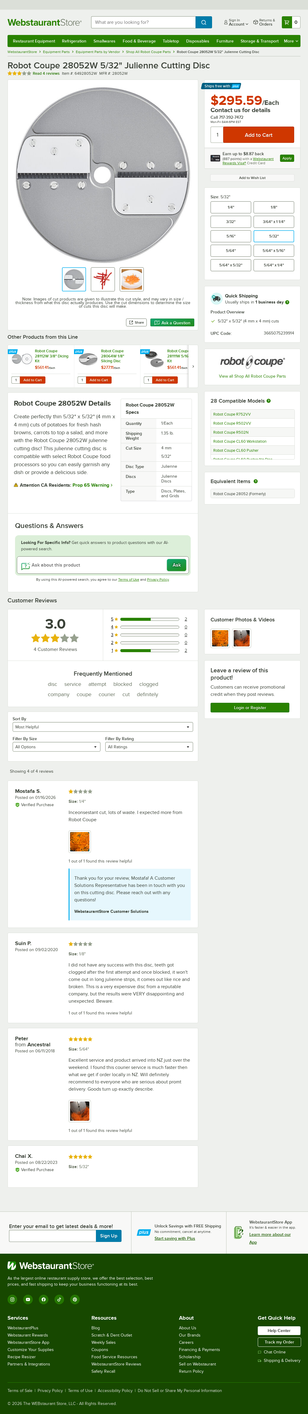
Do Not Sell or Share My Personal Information (180, 1391)
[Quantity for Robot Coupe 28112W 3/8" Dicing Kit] (15, 380)
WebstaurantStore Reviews (116, 1364)
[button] (74, 279)
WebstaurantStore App (28, 1342)
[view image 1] (220, 638)
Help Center (279, 1330)
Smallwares (105, 41)
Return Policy (191, 1371)
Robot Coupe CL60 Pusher (235, 450)
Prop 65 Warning (90, 485)
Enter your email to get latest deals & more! (61, 1226)
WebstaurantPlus (23, 1328)
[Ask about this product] (103, 565)
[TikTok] (59, 1299)
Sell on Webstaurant (197, 1364)
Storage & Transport (260, 41)
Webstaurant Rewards (28, 1335)
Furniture (225, 41)
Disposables (197, 41)
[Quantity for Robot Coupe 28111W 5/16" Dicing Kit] (148, 380)
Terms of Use (128, 579)
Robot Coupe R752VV (232, 414)
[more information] (287, 302)
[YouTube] (28, 1299)
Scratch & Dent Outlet (111, 1335)
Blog (95, 1328)
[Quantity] (217, 135)
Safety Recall (103, 1371)
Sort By (19, 719)
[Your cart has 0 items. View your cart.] (291, 22)
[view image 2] (241, 638)
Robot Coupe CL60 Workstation (239, 441)
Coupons (99, 1349)
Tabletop (171, 41)
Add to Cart (32, 380)
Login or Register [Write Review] (250, 707)
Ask (177, 565)
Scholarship (190, 1357)
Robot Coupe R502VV (232, 423)
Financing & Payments (199, 1349)
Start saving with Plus (175, 1238)
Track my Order (279, 1342)
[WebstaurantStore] (83, 1266)
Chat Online (272, 1352)
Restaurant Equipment (34, 41)
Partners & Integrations (29, 1364)
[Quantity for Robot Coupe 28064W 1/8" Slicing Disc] (82, 380)
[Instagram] (12, 1299)
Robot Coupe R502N (230, 432)
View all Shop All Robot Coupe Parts (252, 376)
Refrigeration (74, 41)
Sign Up (108, 1236)
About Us (187, 1328)
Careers (186, 1342)
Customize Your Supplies (31, 1349)
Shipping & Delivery (279, 1360)
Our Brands (190, 1335)
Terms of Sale (20, 1391)
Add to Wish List (252, 178)
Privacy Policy (158, 579)
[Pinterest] (75, 1299)
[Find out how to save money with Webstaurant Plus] (13, 352)
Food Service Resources (114, 1357)
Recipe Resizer (22, 1357)
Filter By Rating (119, 739)
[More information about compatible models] (268, 401)
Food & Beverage (139, 41)
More (291, 41)
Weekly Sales (103, 1342)
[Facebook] (43, 1299)
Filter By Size (25, 739)
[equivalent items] (255, 481)
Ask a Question (172, 322)
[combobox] (143, 22)
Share (136, 322)
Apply (288, 159)
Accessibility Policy (115, 1391)
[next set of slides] (193, 366)
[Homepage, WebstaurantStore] (45, 22)
